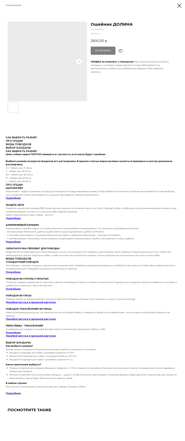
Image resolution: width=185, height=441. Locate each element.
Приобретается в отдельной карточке (31, 302)
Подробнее (13, 198)
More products (13, 5)
